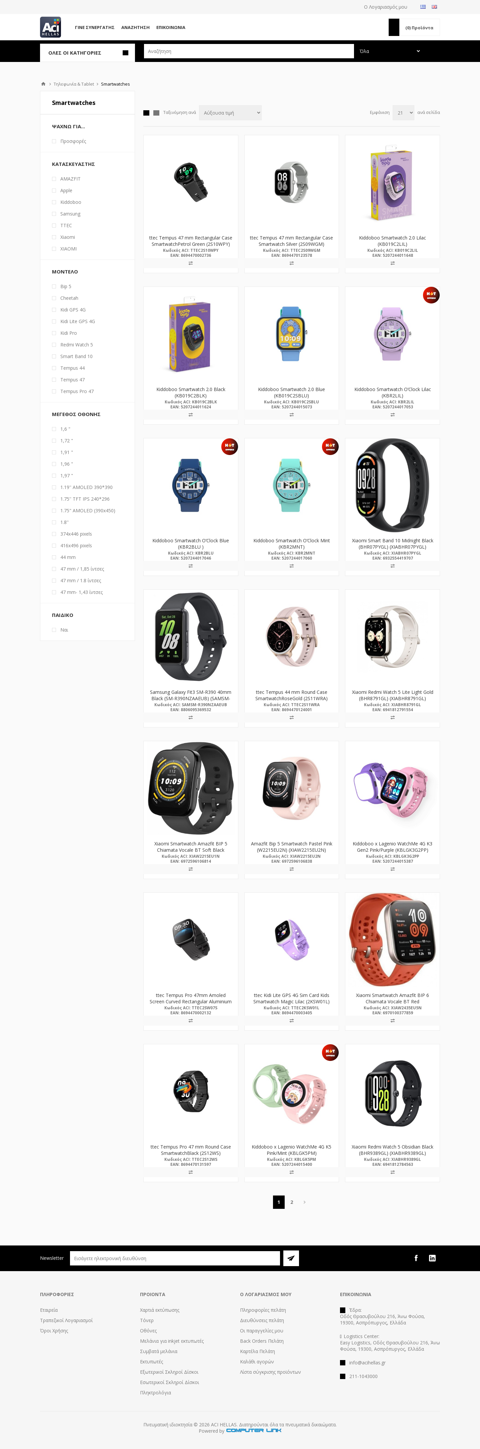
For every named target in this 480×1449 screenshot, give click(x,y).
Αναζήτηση (135, 27)
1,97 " (66, 475)
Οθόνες (148, 1330)
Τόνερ (147, 1320)
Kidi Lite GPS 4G (77, 321)
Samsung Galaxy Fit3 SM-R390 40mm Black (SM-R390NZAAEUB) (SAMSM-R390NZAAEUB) (190, 698)
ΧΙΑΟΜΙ (68, 248)
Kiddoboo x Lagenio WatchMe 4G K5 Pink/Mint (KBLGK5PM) (291, 1150)
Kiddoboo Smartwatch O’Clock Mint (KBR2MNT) (291, 543)
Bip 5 (65, 286)
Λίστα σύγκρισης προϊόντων (270, 1372)
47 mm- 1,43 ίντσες (81, 592)
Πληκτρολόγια (155, 1392)
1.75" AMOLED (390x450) (87, 510)
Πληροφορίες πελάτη (263, 1310)
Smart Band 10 (76, 356)
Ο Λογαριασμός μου (385, 7)
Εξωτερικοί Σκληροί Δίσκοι (169, 1372)
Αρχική (43, 84)
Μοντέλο (65, 271)
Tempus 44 (72, 368)
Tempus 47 (72, 379)
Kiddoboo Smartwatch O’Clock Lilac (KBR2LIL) (392, 392)
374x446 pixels (76, 534)
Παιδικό (62, 615)
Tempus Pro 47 (77, 391)
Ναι (64, 630)
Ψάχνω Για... (68, 126)
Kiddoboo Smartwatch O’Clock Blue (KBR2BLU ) (190, 543)
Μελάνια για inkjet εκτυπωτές (172, 1341)
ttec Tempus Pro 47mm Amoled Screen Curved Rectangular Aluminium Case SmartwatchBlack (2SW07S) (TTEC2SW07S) (191, 1004)
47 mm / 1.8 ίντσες (80, 580)
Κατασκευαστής (73, 164)
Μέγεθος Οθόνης (76, 414)
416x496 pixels (76, 545)
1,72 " (66, 440)
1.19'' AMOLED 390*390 (86, 487)
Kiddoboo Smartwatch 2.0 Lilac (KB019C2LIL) (392, 241)
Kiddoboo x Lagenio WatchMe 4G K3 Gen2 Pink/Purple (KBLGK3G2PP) (392, 846)
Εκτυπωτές (151, 1361)
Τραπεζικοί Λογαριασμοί (66, 1320)
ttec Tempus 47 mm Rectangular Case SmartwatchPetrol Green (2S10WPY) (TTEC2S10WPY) (190, 244)
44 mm (68, 557)
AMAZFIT (70, 179)
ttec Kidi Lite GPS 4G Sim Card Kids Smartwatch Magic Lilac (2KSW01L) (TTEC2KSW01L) (291, 1001)
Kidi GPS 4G (73, 309)
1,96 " (66, 464)
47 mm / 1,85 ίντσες (82, 569)
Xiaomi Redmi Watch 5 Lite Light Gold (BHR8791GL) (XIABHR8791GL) (392, 695)
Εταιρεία (49, 1310)
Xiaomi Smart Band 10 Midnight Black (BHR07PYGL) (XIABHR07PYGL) (392, 543)
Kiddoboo (70, 202)
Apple (66, 190)
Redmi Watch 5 (76, 344)
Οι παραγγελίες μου (261, 1330)
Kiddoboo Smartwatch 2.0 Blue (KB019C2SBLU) (291, 392)
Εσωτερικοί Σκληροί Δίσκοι (169, 1382)
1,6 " (65, 429)
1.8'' (64, 522)
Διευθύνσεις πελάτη (262, 1320)
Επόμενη (305, 1202)
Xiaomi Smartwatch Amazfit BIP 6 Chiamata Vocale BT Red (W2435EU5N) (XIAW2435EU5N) (392, 1001)
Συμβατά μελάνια (158, 1351)
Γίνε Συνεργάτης (95, 27)
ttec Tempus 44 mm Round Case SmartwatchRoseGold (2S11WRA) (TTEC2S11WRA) (291, 698)
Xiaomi (67, 237)
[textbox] (249, 51)
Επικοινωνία (170, 27)
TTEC (66, 225)
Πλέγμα (146, 113)
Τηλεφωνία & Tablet (74, 84)
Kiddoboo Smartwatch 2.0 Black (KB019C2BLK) (190, 392)
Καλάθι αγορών (257, 1361)
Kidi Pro (68, 333)
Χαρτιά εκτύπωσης (159, 1310)
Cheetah (69, 298)
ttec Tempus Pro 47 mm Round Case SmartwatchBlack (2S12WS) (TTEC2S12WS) (191, 1153)
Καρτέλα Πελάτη (257, 1351)
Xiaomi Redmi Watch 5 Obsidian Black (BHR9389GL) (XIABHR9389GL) (392, 1150)
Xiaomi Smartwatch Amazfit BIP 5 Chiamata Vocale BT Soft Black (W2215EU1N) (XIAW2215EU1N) (190, 849)
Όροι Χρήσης (54, 1330)
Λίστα (156, 113)
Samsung (70, 214)
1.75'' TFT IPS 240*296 (85, 499)
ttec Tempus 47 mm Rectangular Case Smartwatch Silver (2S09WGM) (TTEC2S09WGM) (291, 244)
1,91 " (66, 452)
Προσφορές (73, 141)
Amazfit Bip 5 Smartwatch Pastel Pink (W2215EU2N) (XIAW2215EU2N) (291, 846)
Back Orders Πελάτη (262, 1341)
